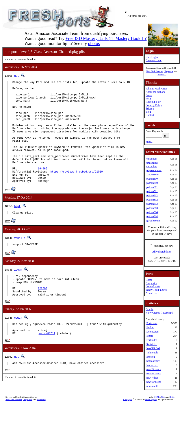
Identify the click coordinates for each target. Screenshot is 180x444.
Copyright (127, 422)
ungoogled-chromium (152, 164)
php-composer (153, 170)
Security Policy (154, 105)
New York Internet (154, 71)
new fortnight (153, 381)
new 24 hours (153, 369)
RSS (172, 419)
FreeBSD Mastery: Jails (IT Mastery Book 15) (106, 38)
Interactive (152, 365)
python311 (152, 187)
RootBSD (162, 74)
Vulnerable (152, 352)
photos (94, 43)
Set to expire (153, 360)
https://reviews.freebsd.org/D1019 (76, 191)
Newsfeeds (151, 293)
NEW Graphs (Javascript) (159, 312)
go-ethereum (153, 220)
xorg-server (152, 174)
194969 (42, 187)
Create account (153, 60)
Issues (149, 95)
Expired (150, 356)
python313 (152, 203)
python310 (152, 178)
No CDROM (153, 348)
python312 (152, 195)
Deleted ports (153, 286)
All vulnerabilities (161, 251)
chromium (151, 158)
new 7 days (152, 377)
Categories (151, 283)
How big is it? (153, 101)
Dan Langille (150, 422)
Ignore (149, 335)
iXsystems (168, 71)
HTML (157, 419)
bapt (17, 228)
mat (16, 76)
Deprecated (152, 331)
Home (149, 279)
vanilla (19, 260)
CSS (163, 419)
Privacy (150, 108)
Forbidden (151, 340)
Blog (148, 111)
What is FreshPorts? (156, 88)
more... (149, 141)
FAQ (148, 98)
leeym (18, 293)
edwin (18, 345)
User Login (152, 57)
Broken (150, 327)
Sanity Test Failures (156, 289)
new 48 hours (153, 373)
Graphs (149, 309)
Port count (151, 323)
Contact (150, 115)
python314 (152, 212)
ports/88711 (46, 364)
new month (152, 386)
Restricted (151, 344)
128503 (42, 315)
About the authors (155, 91)
